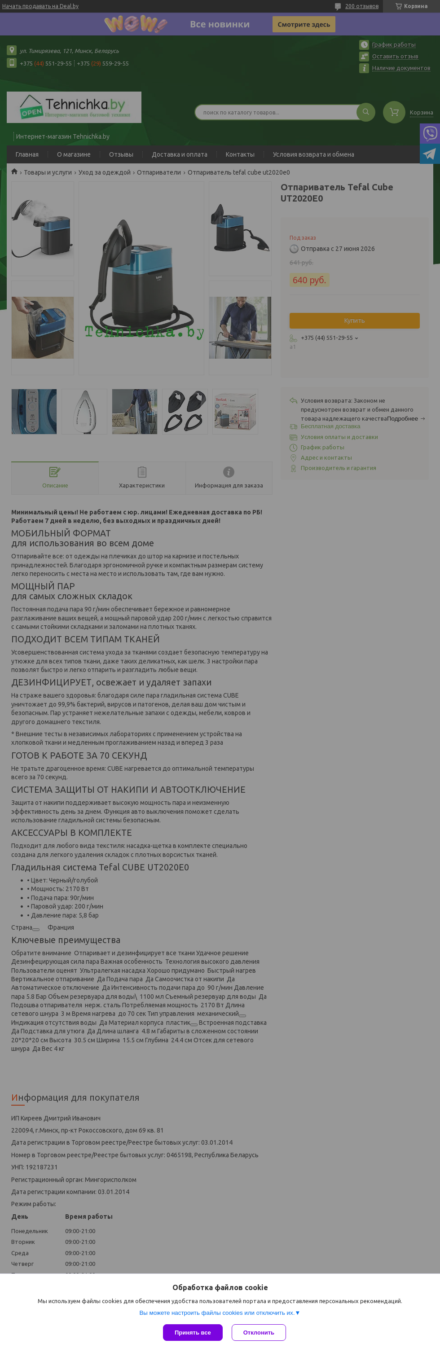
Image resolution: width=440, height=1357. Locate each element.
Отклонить (258, 1332)
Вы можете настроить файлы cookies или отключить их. (217, 1312)
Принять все (193, 1332)
